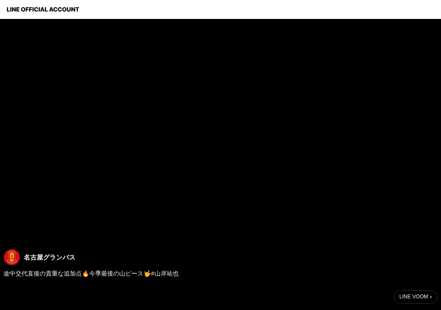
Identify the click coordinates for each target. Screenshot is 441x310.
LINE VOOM (413, 297)
